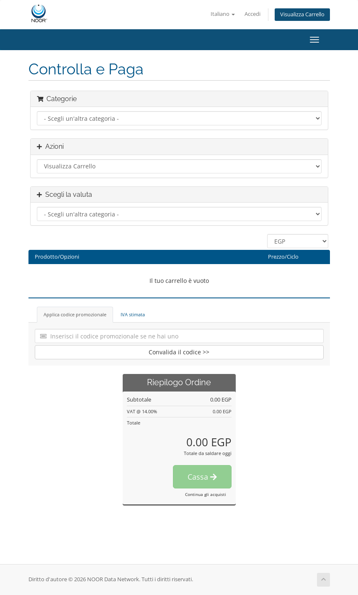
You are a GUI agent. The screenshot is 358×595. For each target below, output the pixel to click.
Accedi (252, 14)
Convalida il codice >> (179, 352)
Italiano (223, 14)
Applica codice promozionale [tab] (75, 314)
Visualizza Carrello (302, 14)
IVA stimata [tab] (133, 314)
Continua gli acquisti (205, 494)
